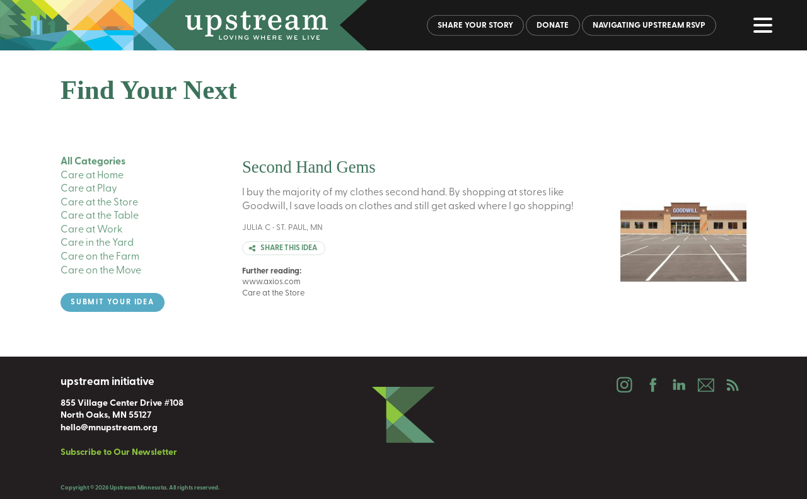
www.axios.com (271, 282)
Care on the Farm (100, 257)
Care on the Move (101, 271)
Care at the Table (100, 216)
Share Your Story (475, 25)
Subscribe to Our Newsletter (119, 452)
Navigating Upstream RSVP (649, 25)
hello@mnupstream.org (109, 428)
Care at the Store (99, 203)
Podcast (733, 385)
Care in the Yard (97, 243)
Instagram (624, 385)
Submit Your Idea (112, 302)
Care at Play (89, 189)
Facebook (651, 385)
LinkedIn (678, 385)
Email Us (705, 385)
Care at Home (92, 176)
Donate (553, 25)
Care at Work (91, 230)
